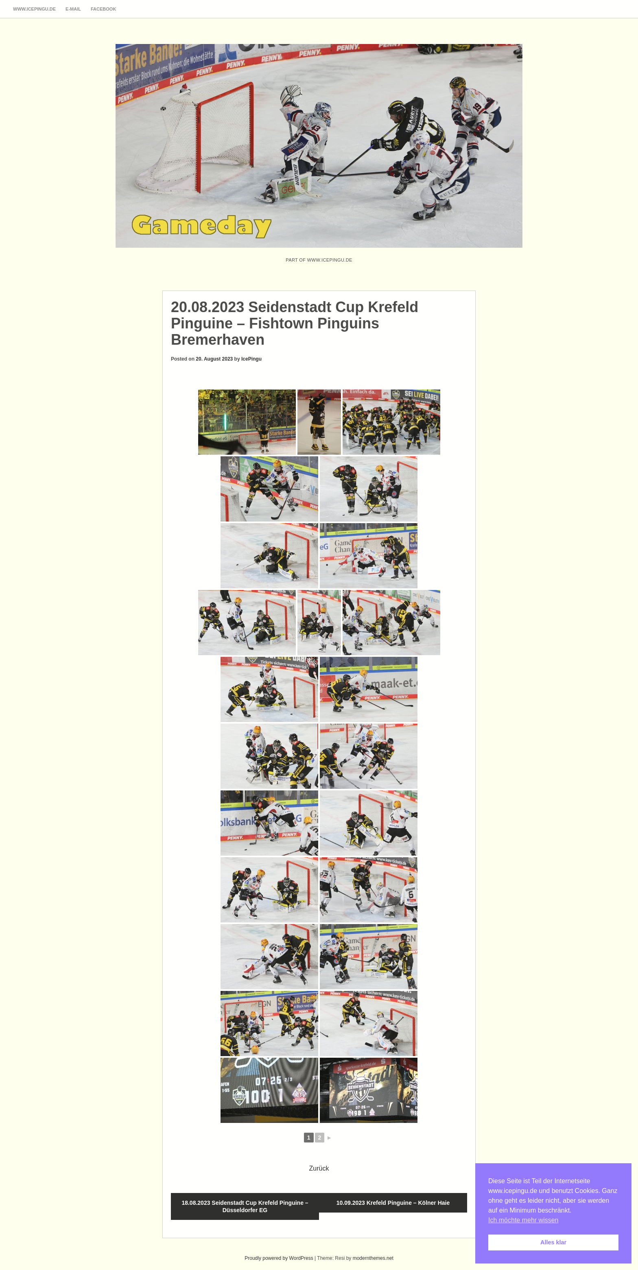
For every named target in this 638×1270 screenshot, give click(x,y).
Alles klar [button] (553, 1242)
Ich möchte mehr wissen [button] (523, 1220)
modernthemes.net (373, 1258)
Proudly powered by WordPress (279, 1258)
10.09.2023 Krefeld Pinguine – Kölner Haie (393, 1203)
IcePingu (251, 359)
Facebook (103, 9)
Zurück (319, 1168)
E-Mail (73, 9)
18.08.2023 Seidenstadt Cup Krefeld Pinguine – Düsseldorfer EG (244, 1206)
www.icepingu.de (34, 9)
